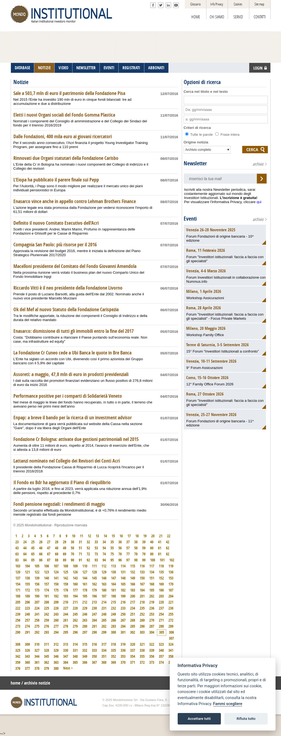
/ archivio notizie (35, 683)
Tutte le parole (199, 134)
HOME (195, 17)
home (15, 683)
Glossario (195, 4)
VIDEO (63, 67)
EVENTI (109, 67)
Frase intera (227, 134)
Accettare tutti (199, 719)
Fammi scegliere (227, 704)
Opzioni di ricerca (202, 82)
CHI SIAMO (217, 17)
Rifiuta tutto (245, 719)
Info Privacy (216, 4)
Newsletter (195, 163)
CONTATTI (260, 17)
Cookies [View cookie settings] (238, 4)
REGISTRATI (131, 67)
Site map (259, 4)
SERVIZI (238, 17)
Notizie (20, 82)
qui (259, 202)
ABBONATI (156, 67)
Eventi (190, 218)
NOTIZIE (44, 67)
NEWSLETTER (86, 67)
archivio (258, 164)
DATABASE (22, 67)
